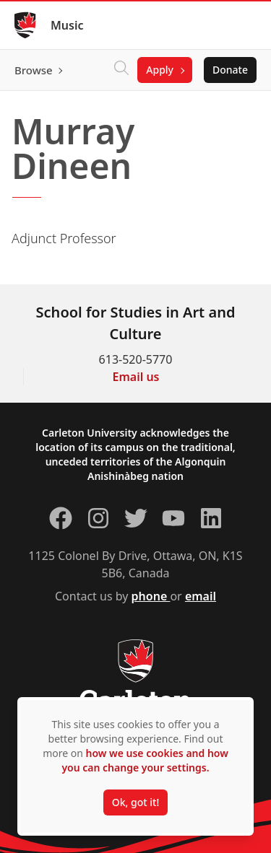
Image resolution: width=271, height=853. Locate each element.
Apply (159, 69)
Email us (136, 377)
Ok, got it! (135, 802)
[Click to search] (121, 70)
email (200, 596)
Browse (33, 70)
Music (67, 25)
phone (151, 596)
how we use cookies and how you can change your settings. (144, 760)
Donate (230, 69)
